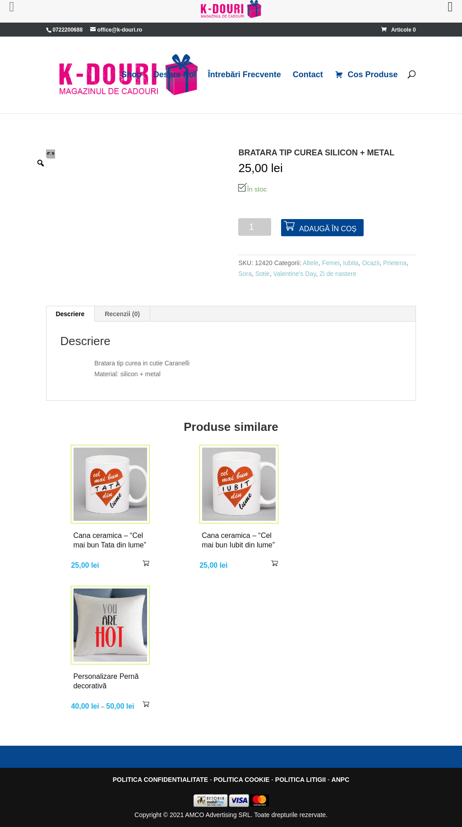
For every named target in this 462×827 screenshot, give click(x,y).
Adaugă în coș (327, 229)
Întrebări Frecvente (244, 75)
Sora (245, 273)
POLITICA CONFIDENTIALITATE (160, 779)
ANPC (341, 779)
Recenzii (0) (122, 314)
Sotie (262, 273)
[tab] (70, 314)
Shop (131, 75)
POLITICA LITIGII (300, 779)
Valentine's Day (294, 273)
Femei (331, 262)
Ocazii (370, 262)
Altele (311, 262)
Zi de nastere (337, 273)
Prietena (395, 262)
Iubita (350, 262)
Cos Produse (366, 74)
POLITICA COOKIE (241, 779)
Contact (308, 75)
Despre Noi (174, 75)
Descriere (69, 314)
